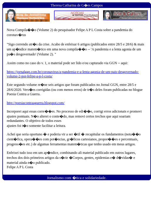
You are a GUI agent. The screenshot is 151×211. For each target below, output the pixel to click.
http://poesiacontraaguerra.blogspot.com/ (36, 103)
